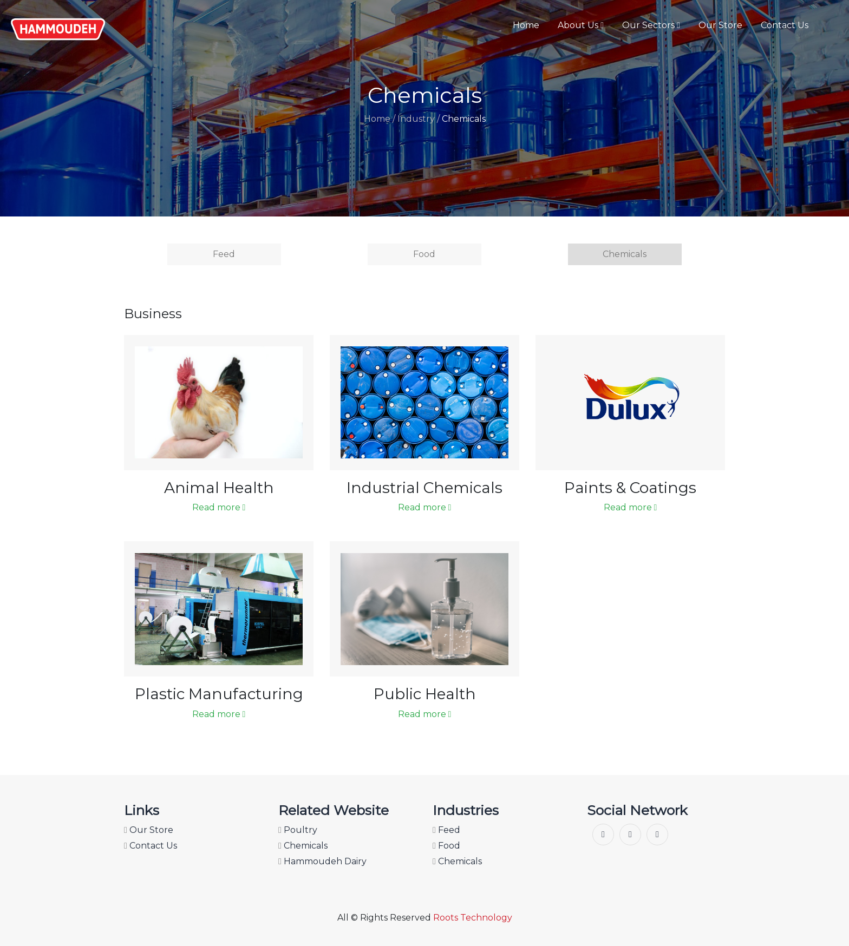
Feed (224, 254)
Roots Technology (472, 917)
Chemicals (624, 254)
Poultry (297, 830)
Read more (219, 507)
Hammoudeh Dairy (322, 861)
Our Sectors (651, 25)
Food (424, 254)
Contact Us (784, 25)
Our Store (720, 25)
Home (526, 25)
